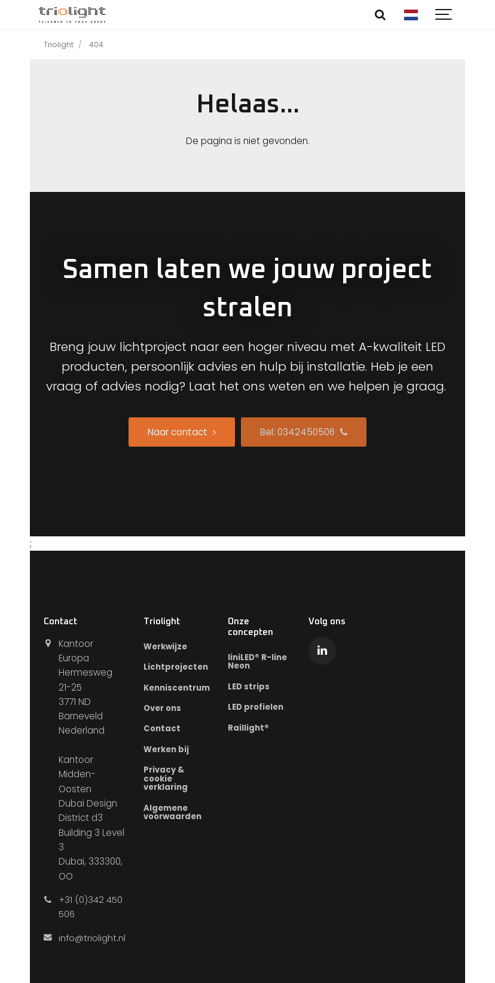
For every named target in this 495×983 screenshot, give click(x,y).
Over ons (162, 708)
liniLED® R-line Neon (257, 662)
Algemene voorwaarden (173, 813)
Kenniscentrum (176, 688)
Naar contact (182, 432)
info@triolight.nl (92, 938)
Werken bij (166, 750)
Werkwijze (165, 646)
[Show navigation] (444, 15)
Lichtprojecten (176, 667)
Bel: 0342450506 (303, 432)
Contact (162, 729)
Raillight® (248, 728)
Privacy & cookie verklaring (165, 779)
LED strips (249, 686)
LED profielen (256, 707)
